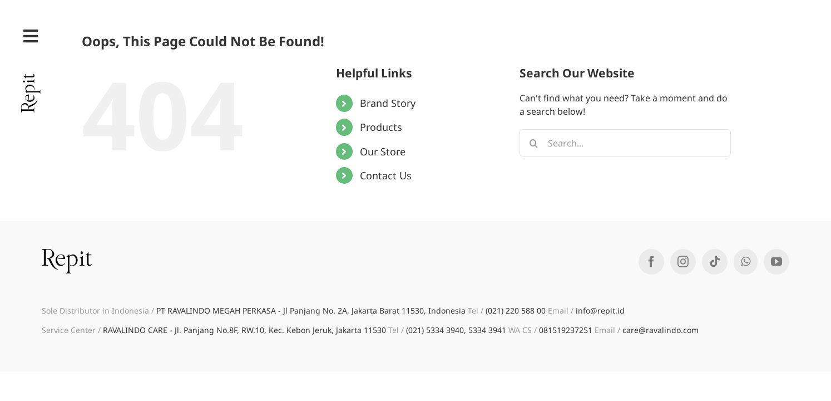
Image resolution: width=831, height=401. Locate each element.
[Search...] (625, 143)
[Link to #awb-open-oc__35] (30, 36)
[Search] (533, 143)
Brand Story (388, 103)
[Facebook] (651, 262)
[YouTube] (776, 262)
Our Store (382, 151)
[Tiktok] (715, 262)
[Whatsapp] (746, 262)
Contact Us (386, 175)
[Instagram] (683, 262)
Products (381, 127)
